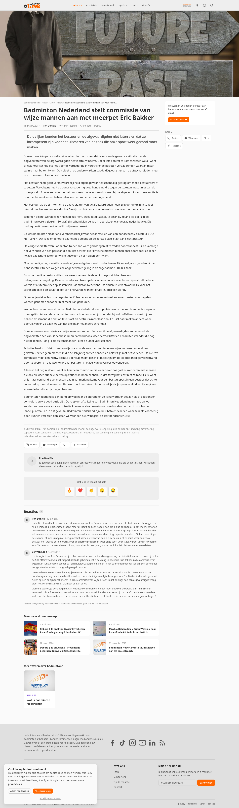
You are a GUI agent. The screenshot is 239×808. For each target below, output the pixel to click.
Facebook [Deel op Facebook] (79, 444)
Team (117, 771)
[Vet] (69, 492)
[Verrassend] (102, 492)
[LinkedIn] (152, 742)
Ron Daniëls (49, 125)
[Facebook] (112, 742)
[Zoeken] (211, 5)
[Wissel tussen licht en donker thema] (204, 5)
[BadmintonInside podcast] (197, 5)
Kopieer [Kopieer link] (31, 444)
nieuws (77, 5)
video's (146, 5)
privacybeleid (15, 784)
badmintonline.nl (32, 102)
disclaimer (192, 803)
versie (202, 803)
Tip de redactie (122, 782)
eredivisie (91, 5)
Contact (118, 787)
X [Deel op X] (65, 444)
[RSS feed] (162, 742)
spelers (123, 5)
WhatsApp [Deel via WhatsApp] (50, 444)
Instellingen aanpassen (50, 798)
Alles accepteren (43, 791)
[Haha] (113, 492)
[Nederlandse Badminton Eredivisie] (187, 5)
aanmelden (206, 782)
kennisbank (108, 5)
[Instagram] (132, 742)
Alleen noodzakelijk (19, 791)
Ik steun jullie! (178, 119)
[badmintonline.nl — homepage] (32, 5)
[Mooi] (80, 492)
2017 (52, 102)
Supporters (120, 776)
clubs (134, 5)
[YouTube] (142, 742)
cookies (211, 803)
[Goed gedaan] (91, 492)
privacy (181, 803)
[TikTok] (122, 742)
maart (60, 102)
